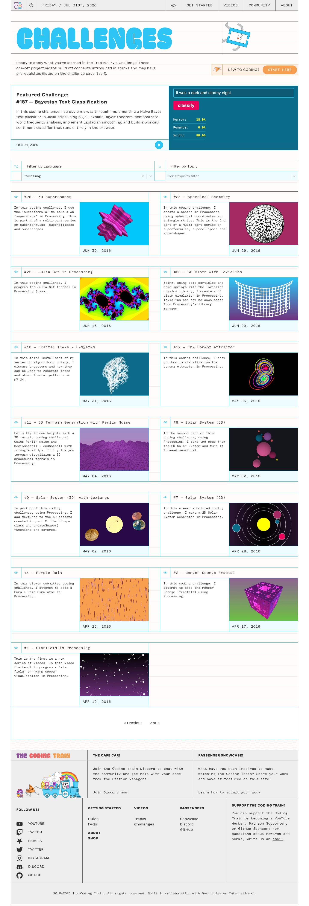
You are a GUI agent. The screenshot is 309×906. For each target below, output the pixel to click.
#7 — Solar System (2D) (200, 499)
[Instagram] (32, 859)
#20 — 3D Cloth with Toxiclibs (208, 273)
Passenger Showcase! (220, 757)
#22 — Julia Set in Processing (58, 273)
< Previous (133, 724)
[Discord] (30, 868)
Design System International (228, 895)
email (278, 840)
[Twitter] (30, 851)
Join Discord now (110, 794)
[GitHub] (28, 877)
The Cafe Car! (106, 757)
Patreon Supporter (267, 825)
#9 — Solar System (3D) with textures (66, 499)
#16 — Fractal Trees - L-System (59, 349)
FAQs (92, 826)
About (287, 5)
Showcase (189, 820)
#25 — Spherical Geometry (202, 198)
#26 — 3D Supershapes (47, 198)
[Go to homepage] (18, 5)
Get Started (200, 5)
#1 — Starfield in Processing (57, 649)
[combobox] (24, 177)
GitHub (186, 831)
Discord (187, 826)
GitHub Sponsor (253, 830)
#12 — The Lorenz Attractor (204, 349)
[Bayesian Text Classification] (159, 145)
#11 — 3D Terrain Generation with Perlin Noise (77, 424)
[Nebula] (29, 842)
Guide (93, 820)
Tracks (140, 820)
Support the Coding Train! (258, 807)
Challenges (144, 826)
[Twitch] (29, 834)
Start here (280, 69)
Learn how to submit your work (229, 794)
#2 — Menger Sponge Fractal (204, 574)
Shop (93, 840)
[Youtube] (30, 825)
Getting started (104, 809)
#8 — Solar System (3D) (200, 424)
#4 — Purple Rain (43, 574)
